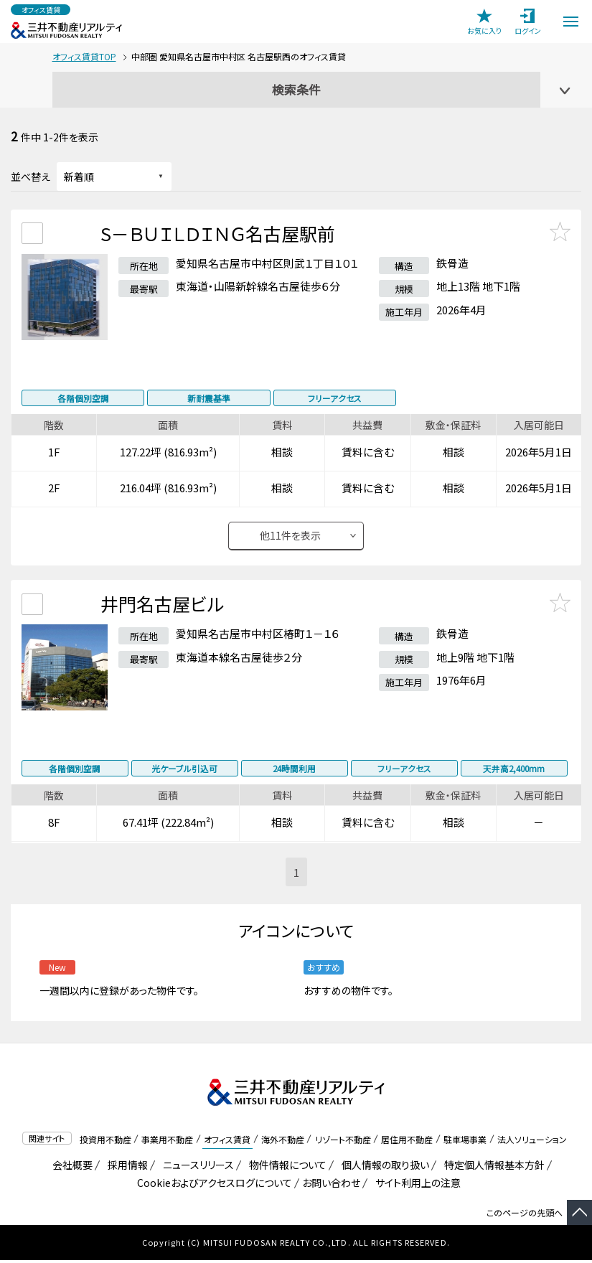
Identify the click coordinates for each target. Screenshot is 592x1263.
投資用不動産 (105, 1141)
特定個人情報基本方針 (492, 1167)
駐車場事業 (465, 1141)
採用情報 (125, 1167)
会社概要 (70, 1167)
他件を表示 (290, 538)
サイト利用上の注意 (415, 1185)
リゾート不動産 (343, 1141)
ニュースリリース (196, 1167)
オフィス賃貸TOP (84, 56)
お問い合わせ (331, 1185)
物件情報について (285, 1167)
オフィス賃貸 (227, 1141)
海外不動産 (282, 1141)
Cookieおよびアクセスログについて (212, 1185)
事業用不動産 (167, 1141)
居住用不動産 (407, 1141)
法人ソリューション (532, 1141)
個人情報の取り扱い (383, 1167)
